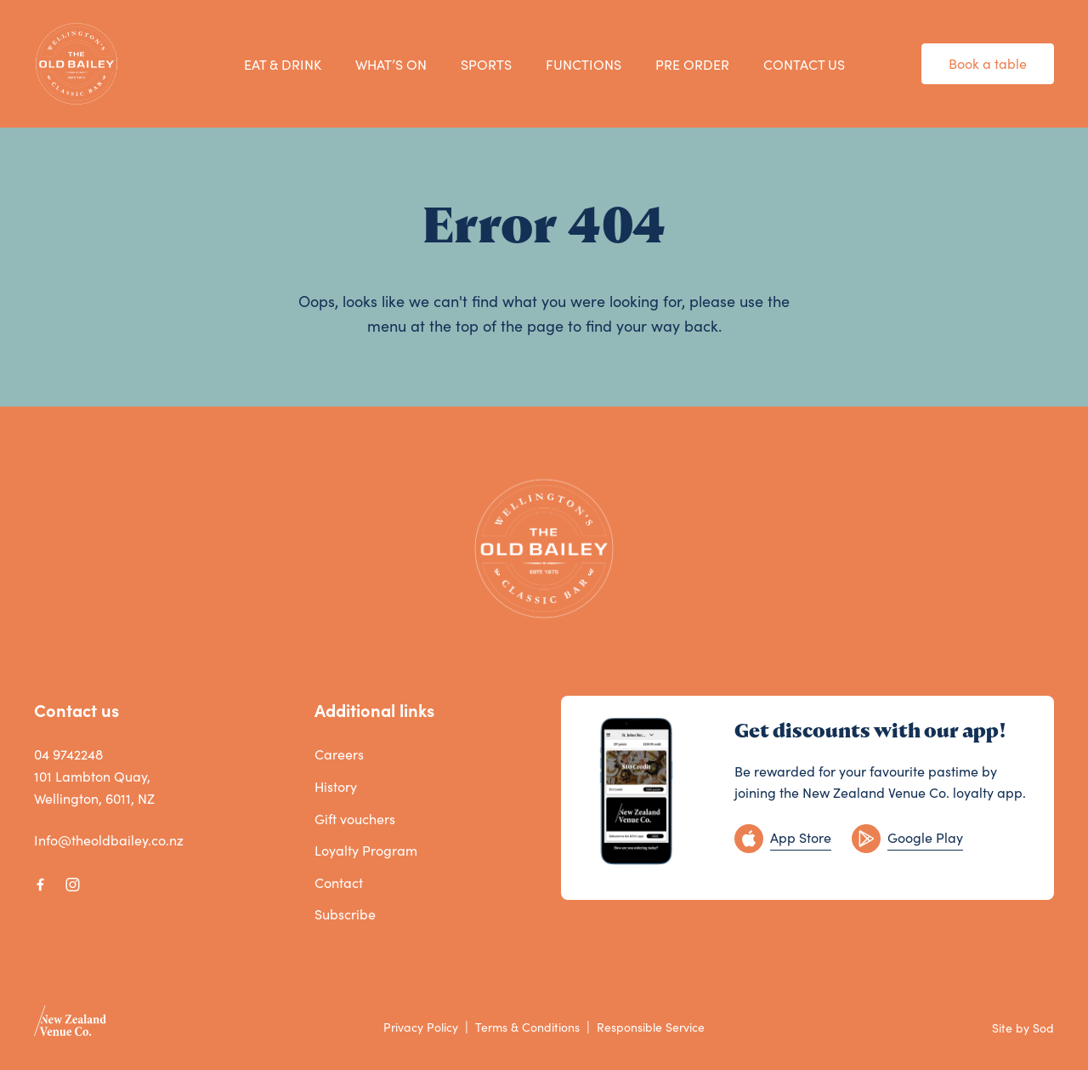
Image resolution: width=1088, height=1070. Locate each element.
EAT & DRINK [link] (282, 64)
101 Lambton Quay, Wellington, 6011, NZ (94, 787)
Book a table (988, 63)
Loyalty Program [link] (365, 850)
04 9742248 (68, 754)
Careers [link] (339, 754)
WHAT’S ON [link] (391, 64)
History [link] (335, 786)
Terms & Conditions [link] (527, 1027)
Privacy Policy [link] (420, 1027)
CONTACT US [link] (804, 64)
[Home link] (76, 63)
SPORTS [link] (486, 64)
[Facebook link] (40, 884)
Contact (338, 882)
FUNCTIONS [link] (583, 64)
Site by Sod (1023, 1028)
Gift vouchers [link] (354, 819)
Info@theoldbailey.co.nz (109, 840)
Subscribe (345, 914)
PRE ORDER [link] (692, 64)
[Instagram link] (72, 884)
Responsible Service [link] (651, 1027)
